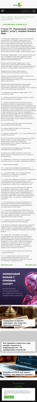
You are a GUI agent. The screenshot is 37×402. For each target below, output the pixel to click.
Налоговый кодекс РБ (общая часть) (15, 24)
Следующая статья (30, 265)
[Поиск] (34, 11)
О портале (18, 386)
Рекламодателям (18, 383)
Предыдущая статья (7, 265)
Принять (9, 397)
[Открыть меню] (3, 11)
